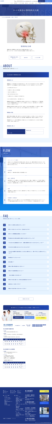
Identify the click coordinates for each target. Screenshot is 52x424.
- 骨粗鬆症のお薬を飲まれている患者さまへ (8, 402)
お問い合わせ (13, 392)
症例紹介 (40, 3)
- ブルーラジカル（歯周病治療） (20, 408)
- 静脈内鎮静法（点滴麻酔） (19, 400)
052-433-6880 (30, 313)
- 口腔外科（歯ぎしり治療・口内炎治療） (20, 404)
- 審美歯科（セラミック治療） (19, 409)
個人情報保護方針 (9, 418)
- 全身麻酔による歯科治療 (19, 399)
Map (26, 397)
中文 (50, 3)
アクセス (36, 3)
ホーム (12, 3)
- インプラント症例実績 (7, 404)
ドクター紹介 (13, 390)
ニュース (20, 390)
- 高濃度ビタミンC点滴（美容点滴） (20, 414)
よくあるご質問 (31, 3)
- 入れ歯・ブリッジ (18, 402)
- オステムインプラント (7, 399)
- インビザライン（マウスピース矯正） (20, 411)
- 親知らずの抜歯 (18, 405)
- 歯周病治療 (17, 407)
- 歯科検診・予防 (18, 401)
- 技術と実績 (5, 396)
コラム (20, 391)
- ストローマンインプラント (7, 398)
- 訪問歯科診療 (17, 415)
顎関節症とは (9, 83)
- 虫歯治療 (17, 397)
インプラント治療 (6, 395)
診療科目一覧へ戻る (26, 298)
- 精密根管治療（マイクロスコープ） (20, 398)
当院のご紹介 (6, 391)
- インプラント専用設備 (7, 397)
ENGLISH (47, 3)
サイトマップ (14, 418)
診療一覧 (16, 395)
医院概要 (4, 418)
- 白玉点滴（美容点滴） (18, 413)
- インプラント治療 (18, 396)
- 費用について (6, 400)
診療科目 (12, 17)
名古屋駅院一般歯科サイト (32, 411)
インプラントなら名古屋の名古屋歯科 (6, 17)
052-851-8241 (19, 313)
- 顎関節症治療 (17, 406)
